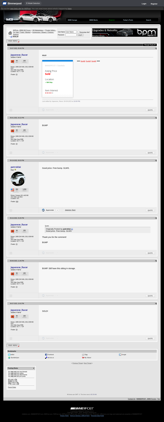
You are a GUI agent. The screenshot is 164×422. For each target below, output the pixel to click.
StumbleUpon (15, 357)
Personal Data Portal (97, 415)
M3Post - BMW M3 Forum (22, 30)
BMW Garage (72, 20)
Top (158, 399)
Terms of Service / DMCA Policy (80, 415)
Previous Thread (77, 363)
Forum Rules (12, 387)
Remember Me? (84, 32)
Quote (150, 110)
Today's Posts (128, 20)
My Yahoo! (88, 357)
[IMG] (9, 382)
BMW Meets (93, 20)
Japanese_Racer (19, 54)
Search (148, 20)
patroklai (16, 166)
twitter (12, 354)
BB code (10, 379)
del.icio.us (51, 357)
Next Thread (88, 363)
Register (154, 4)
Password (61, 35)
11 (17, 201)
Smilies (10, 381)
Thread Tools (149, 45)
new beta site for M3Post (20, 9)
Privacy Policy (64, 415)
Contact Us (131, 399)
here (70, 9)
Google (124, 354)
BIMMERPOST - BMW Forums (146, 399)
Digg (86, 354)
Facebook (51, 354)
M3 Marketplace (38, 30)
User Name (61, 32)
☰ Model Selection (33, 3)
